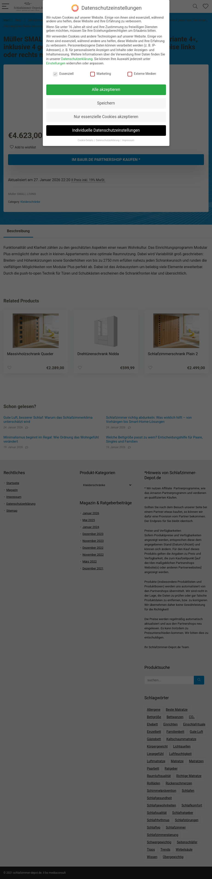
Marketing (100, 72)
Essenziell (63, 72)
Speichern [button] (106, 101)
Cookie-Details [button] (86, 138)
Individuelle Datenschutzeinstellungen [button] (106, 128)
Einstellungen (56, 61)
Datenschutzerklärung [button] (108, 138)
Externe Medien (142, 72)
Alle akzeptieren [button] (106, 87)
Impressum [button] (128, 138)
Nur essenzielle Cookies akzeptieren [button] (106, 114)
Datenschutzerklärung (76, 57)
